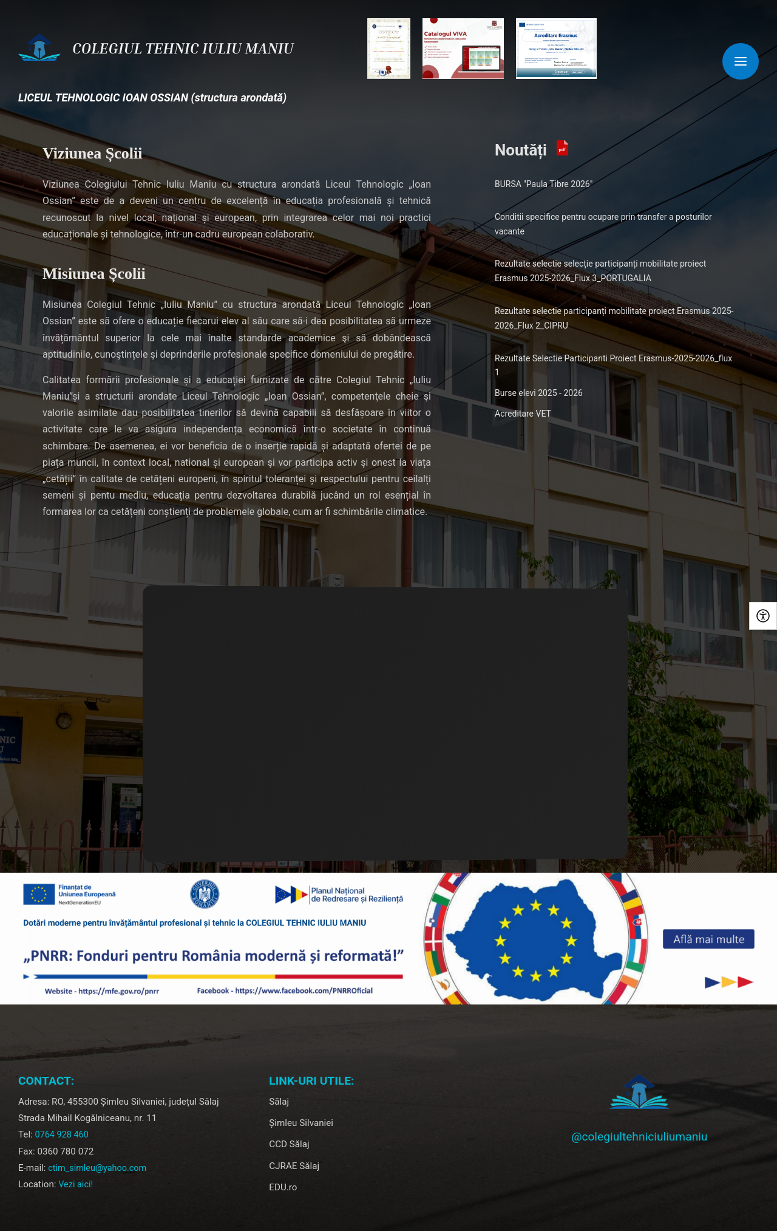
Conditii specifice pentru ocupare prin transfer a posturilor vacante (603, 224)
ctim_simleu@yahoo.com (97, 1168)
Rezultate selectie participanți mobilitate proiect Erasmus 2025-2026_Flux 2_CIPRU (614, 318)
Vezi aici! (75, 1184)
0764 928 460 (62, 1135)
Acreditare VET (523, 413)
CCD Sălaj (289, 1144)
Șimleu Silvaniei (301, 1122)
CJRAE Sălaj (294, 1166)
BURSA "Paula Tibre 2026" (543, 184)
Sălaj (279, 1101)
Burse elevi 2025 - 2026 (539, 393)
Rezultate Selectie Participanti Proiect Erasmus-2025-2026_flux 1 (613, 365)
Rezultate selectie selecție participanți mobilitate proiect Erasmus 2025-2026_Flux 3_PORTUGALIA (600, 271)
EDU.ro (283, 1187)
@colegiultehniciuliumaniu (639, 1137)
